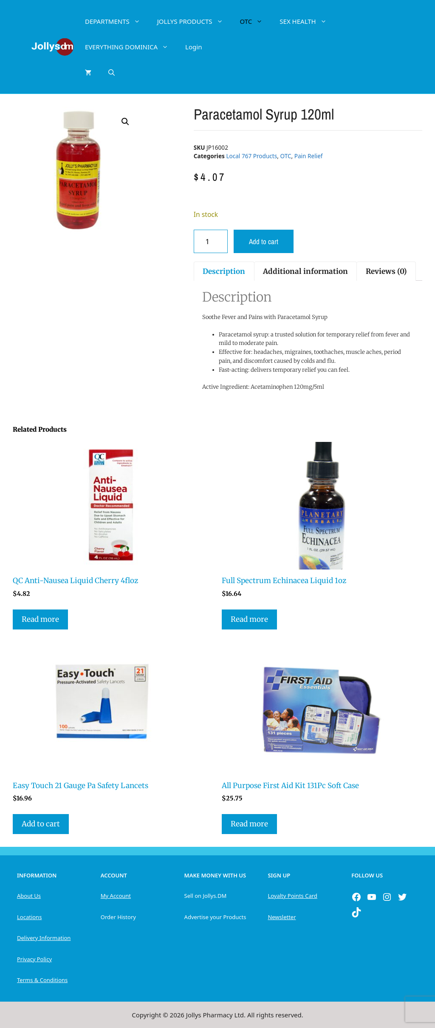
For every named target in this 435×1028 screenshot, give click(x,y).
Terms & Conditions (42, 980)
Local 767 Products (251, 156)
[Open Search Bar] (111, 72)
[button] (125, 121)
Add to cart (263, 241)
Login (193, 47)
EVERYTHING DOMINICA (131, 47)
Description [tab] (224, 271)
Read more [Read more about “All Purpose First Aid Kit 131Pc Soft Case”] (249, 824)
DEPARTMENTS (117, 21)
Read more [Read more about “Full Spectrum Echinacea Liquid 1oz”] (249, 619)
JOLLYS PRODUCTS (194, 21)
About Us (29, 896)
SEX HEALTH (307, 21)
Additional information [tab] (305, 271)
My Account (116, 896)
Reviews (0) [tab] (386, 271)
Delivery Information (44, 938)
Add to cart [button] (41, 824)
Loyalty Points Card (292, 896)
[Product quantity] (211, 241)
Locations (29, 917)
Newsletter (282, 917)
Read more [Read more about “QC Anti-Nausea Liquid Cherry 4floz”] (40, 619)
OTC (255, 21)
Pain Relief (308, 156)
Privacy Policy (34, 959)
